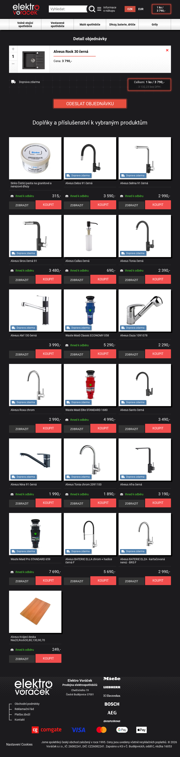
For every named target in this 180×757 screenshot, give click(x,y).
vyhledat (93, 9)
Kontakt (20, 719)
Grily (155, 24)
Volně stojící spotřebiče (25, 24)
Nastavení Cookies (19, 744)
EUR (140, 9)
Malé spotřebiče (90, 24)
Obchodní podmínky (27, 703)
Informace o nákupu (109, 9)
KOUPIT (48, 205)
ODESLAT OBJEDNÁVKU (90, 103)
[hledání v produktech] (72, 9)
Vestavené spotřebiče (57, 24)
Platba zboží (22, 714)
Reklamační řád (24, 709)
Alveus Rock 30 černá (71, 51)
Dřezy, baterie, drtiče (122, 24)
